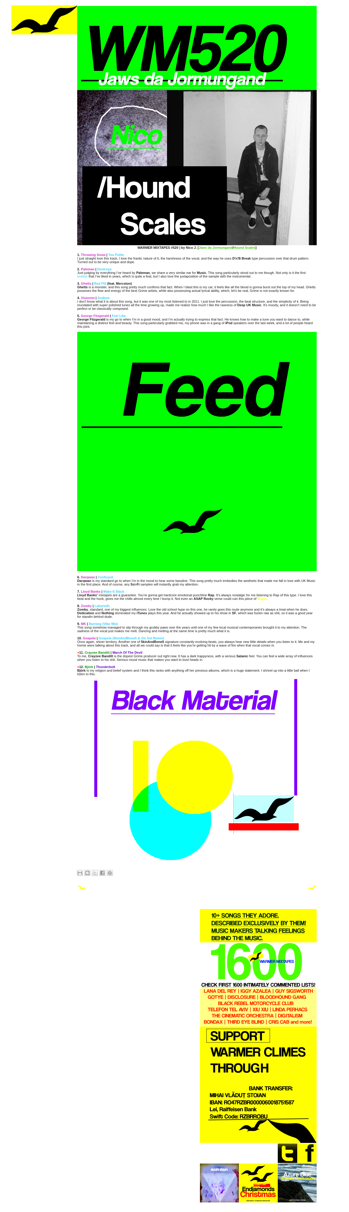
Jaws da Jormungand (216, 247)
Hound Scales (244, 247)
